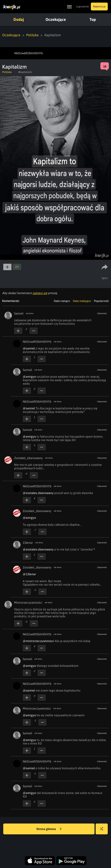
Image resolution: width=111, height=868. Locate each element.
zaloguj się (40, 293)
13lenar (28, 542)
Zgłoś (105, 278)
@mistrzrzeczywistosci (38, 641)
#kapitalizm (25, 72)
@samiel (29, 348)
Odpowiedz (102, 313)
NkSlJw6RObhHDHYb (37, 341)
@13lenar (29, 574)
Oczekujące (56, 19)
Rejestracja (99, 6)
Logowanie (82, 6)
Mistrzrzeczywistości (28, 602)
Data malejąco (82, 301)
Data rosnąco (62, 301)
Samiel (18, 313)
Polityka (32, 35)
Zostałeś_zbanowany (28, 458)
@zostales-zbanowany (38, 493)
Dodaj (18, 19)
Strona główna (49, 829)
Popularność (101, 301)
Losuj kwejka (103, 831)
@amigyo (29, 376)
